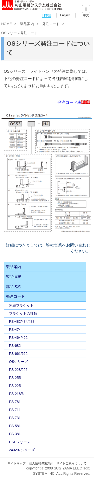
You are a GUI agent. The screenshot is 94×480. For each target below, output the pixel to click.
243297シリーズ (22, 450)
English (65, 15)
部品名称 (13, 286)
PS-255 (15, 378)
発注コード (51, 24)
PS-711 (15, 410)
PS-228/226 (18, 370)
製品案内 (27, 24)
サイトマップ (17, 463)
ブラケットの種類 (23, 313)
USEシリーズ (19, 442)
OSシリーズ (18, 362)
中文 (86, 15)
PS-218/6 (16, 394)
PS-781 (15, 402)
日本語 (46, 15)
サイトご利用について (71, 463)
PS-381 (15, 434)
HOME (6, 24)
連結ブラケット (21, 305)
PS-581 (15, 426)
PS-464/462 (18, 338)
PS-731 (15, 418)
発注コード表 (73, 102)
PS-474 (15, 330)
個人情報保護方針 (41, 463)
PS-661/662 (18, 354)
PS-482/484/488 (21, 321)
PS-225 (15, 386)
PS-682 (15, 346)
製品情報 (13, 276)
